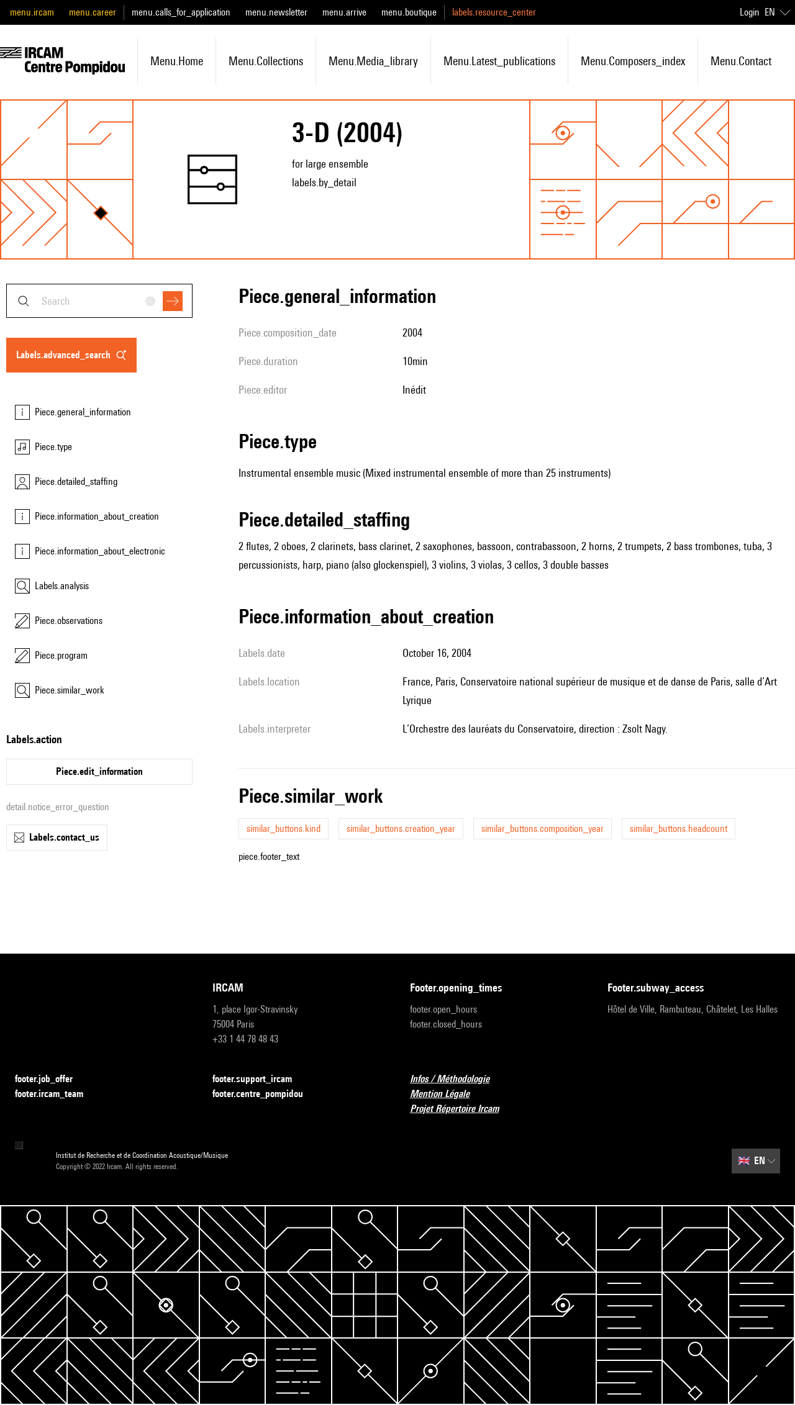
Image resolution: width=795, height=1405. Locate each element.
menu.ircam (32, 12)
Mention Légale (447, 1094)
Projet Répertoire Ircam (462, 1109)
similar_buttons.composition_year (542, 828)
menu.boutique (409, 12)
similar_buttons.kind (283, 828)
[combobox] (99, 301)
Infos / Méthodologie (457, 1079)
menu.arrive (344, 12)
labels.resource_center (494, 12)
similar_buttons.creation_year (401, 828)
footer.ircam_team (56, 1094)
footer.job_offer (51, 1079)
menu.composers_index (633, 61)
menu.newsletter (276, 12)
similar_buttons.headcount (678, 828)
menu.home (176, 61)
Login (750, 12)
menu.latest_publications (499, 61)
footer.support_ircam (259, 1079)
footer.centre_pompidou (265, 1094)
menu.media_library (373, 61)
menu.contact (741, 61)
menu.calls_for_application (181, 12)
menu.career (92, 12)
